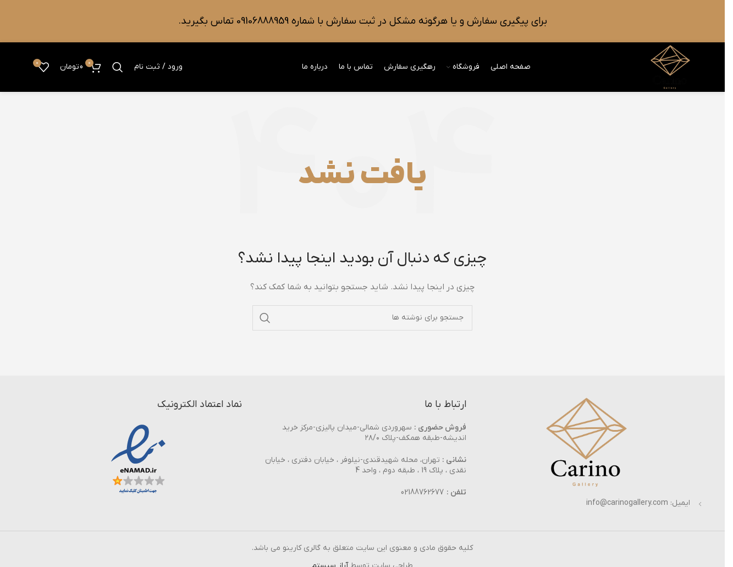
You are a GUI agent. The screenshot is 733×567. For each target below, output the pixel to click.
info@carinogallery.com (627, 503)
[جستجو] (118, 67)
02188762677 (422, 492)
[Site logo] (670, 67)
